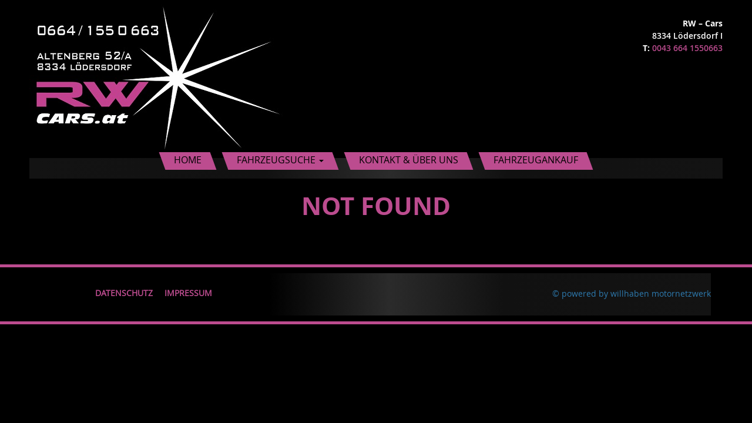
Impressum (188, 292)
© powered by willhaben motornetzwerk (631, 293)
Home (188, 159)
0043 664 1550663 (687, 47)
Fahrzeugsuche (280, 159)
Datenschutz (124, 292)
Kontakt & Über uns (408, 159)
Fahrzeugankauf (536, 159)
